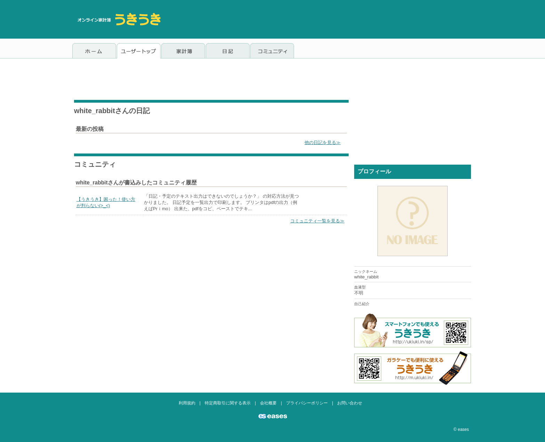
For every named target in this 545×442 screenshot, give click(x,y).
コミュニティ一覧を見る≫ (317, 220)
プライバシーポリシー (307, 403)
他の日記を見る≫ (322, 142)
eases (463, 429)
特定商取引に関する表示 (228, 403)
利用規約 (187, 403)
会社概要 (268, 403)
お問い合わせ (349, 403)
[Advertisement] (346, 19)
